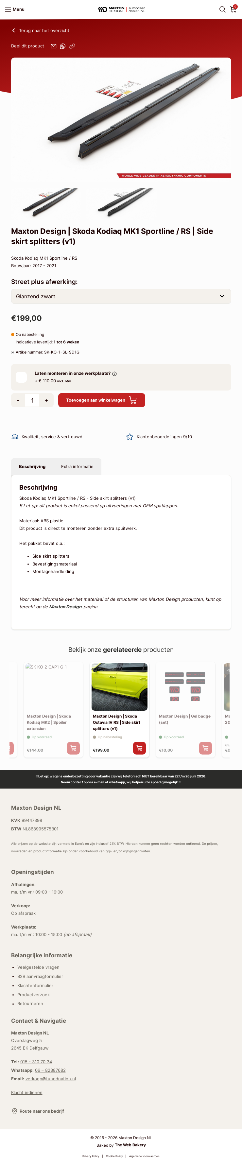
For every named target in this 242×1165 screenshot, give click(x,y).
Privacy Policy (90, 1156)
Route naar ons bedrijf (37, 1111)
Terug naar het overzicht (40, 30)
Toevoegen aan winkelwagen (101, 400)
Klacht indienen (27, 1092)
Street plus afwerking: (44, 282)
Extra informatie (77, 466)
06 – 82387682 (50, 1070)
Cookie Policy (114, 1156)
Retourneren (30, 1003)
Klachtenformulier (35, 985)
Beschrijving (32, 466)
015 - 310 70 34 (36, 1061)
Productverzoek (33, 994)
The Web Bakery (130, 1145)
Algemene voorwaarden (144, 1156)
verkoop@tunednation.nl (51, 1078)
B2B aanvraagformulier (40, 976)
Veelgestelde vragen (38, 967)
